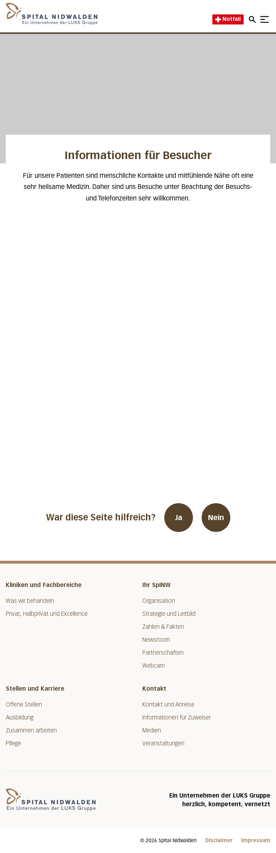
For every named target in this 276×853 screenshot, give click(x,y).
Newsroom (156, 639)
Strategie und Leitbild (169, 613)
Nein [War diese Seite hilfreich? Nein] (216, 517)
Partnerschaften (163, 652)
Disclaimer (219, 841)
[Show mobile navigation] (264, 19)
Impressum (255, 841)
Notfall (228, 19)
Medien (151, 730)
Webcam (153, 665)
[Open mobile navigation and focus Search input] (253, 19)
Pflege (13, 743)
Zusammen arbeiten (31, 730)
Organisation (158, 600)
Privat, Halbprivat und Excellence (47, 613)
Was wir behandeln (30, 600)
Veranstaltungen (163, 743)
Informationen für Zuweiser (176, 717)
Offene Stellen (24, 704)
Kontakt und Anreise (168, 704)
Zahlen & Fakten (163, 626)
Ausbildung (19, 717)
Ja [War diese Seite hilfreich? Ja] (178, 517)
